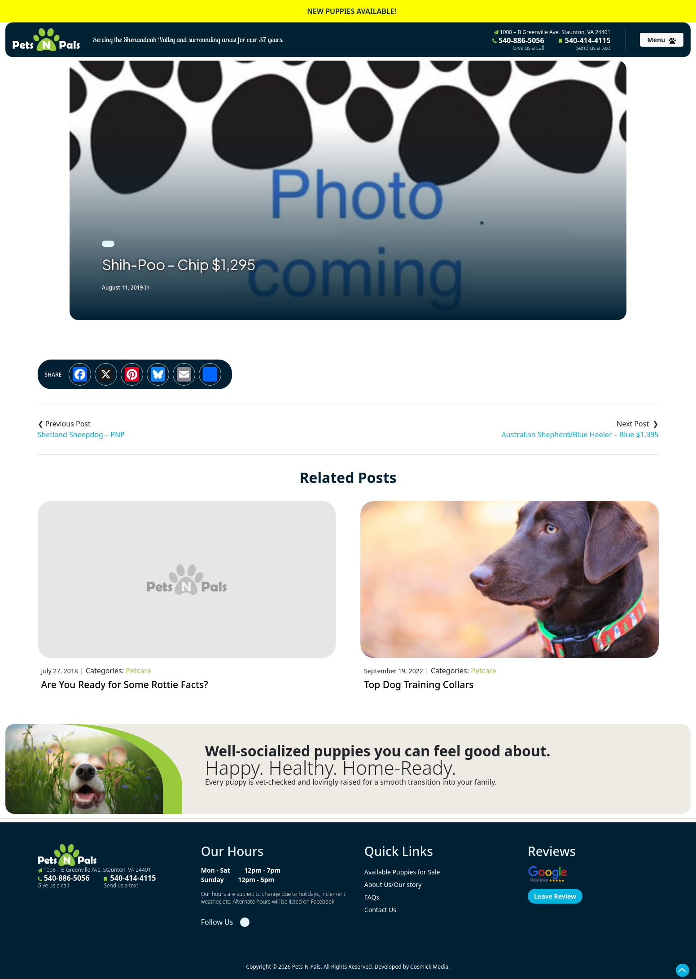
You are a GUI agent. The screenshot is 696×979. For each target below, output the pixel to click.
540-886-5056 (518, 43)
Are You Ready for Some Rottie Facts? (124, 684)
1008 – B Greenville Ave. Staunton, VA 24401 (552, 32)
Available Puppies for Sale (402, 872)
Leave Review (555, 896)
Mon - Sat (215, 870)
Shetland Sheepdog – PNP (81, 434)
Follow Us (217, 922)
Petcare (138, 671)
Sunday (212, 879)
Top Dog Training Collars (418, 684)
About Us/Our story (393, 884)
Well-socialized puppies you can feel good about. (378, 751)
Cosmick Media (429, 966)
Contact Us (380, 909)
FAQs (371, 897)
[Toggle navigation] (661, 40)
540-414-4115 (585, 43)
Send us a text (593, 48)
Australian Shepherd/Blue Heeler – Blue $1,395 (580, 434)
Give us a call (528, 48)
